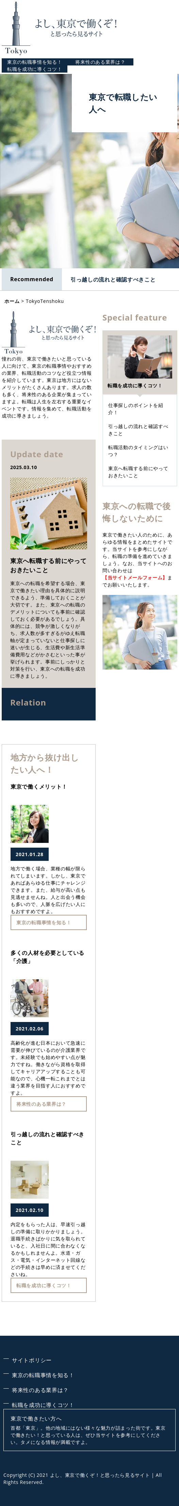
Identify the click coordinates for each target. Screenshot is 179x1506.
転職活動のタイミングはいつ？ (138, 451)
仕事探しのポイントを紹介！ (135, 409)
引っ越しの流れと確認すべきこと (113, 279)
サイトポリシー (32, 1360)
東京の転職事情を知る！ (34, 62)
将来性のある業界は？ (100, 62)
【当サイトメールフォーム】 (134, 577)
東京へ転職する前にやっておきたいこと (48, 565)
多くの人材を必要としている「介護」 (47, 957)
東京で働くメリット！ (39, 786)
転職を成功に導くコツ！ (34, 69)
